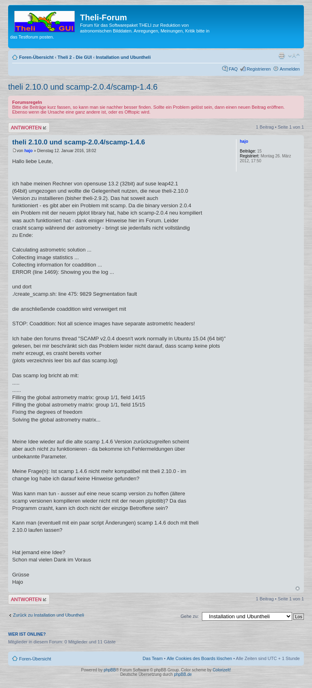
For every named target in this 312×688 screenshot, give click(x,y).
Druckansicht (281, 55)
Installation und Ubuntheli (123, 57)
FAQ (233, 69)
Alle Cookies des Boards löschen (199, 658)
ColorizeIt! (221, 670)
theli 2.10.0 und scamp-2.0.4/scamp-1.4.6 (83, 86)
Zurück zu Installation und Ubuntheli (48, 615)
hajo (28, 150)
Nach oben (297, 588)
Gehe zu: (189, 616)
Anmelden (290, 69)
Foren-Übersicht (36, 57)
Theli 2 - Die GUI (75, 57)
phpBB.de (183, 674)
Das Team (152, 658)
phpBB (110, 670)
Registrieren (259, 69)
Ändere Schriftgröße (294, 55)
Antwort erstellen (29, 128)
